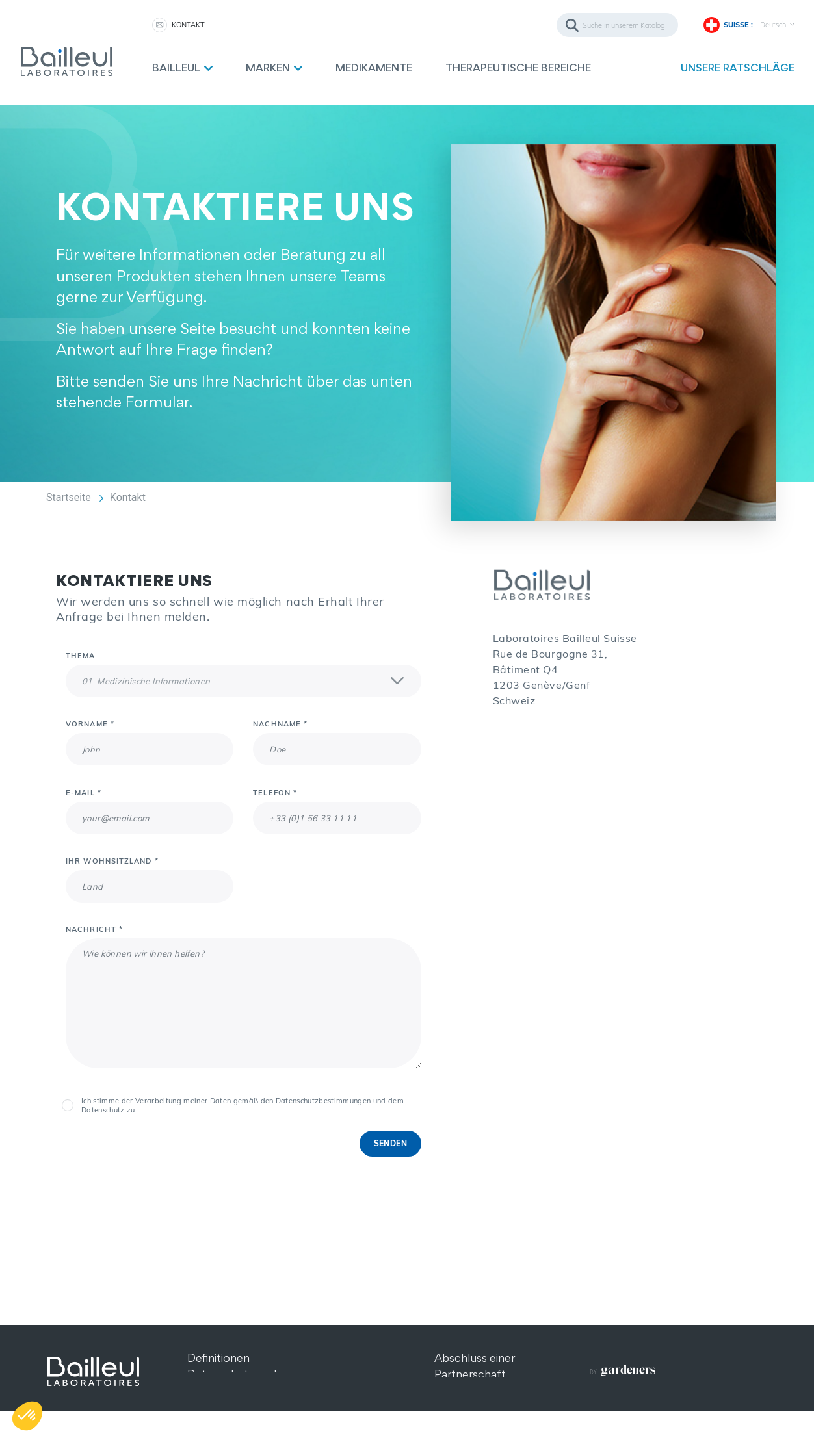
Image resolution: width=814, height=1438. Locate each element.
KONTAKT (188, 24)
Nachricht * (94, 929)
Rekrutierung (467, 1406)
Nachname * (280, 723)
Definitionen (218, 1357)
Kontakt (454, 1390)
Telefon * (275, 792)
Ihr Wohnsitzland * (112, 861)
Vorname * (90, 723)
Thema (81, 655)
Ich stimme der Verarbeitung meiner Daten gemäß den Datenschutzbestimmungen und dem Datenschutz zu (242, 1105)
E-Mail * (83, 792)
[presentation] (164, 1156)
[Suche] (617, 25)
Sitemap (208, 1406)
